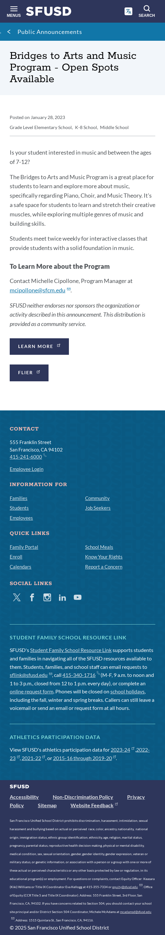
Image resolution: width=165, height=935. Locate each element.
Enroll (16, 557)
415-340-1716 (81, 675)
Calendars (20, 567)
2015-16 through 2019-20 (84, 758)
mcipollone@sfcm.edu (40, 290)
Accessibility (24, 797)
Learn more (39, 345)
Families (19, 498)
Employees (21, 518)
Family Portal (24, 547)
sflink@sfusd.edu (31, 675)
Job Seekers (98, 508)
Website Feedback (94, 805)
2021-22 (33, 758)
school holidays (127, 691)
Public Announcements (49, 31)
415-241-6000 (28, 456)
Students (19, 508)
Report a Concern (103, 567)
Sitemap (47, 805)
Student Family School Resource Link (71, 650)
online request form (31, 691)
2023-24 (122, 749)
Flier (29, 372)
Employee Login (26, 469)
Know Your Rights (104, 557)
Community (97, 498)
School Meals (99, 547)
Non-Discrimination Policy (83, 797)
